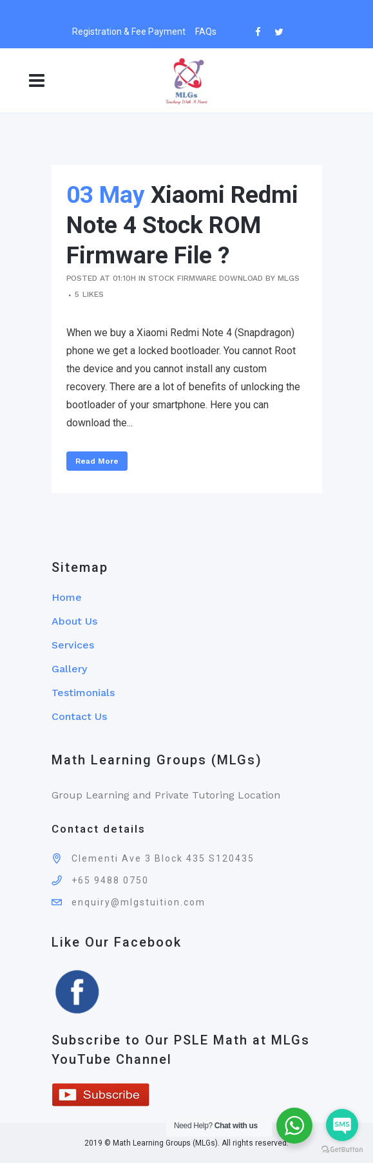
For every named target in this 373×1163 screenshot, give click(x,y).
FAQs (205, 31)
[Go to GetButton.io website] (342, 1150)
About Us (74, 621)
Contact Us (79, 716)
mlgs (289, 278)
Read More (97, 461)
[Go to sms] (342, 1125)
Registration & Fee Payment (129, 31)
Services (73, 645)
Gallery (69, 669)
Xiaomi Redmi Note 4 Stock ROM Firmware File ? (182, 225)
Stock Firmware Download (205, 278)
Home (67, 597)
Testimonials (83, 692)
